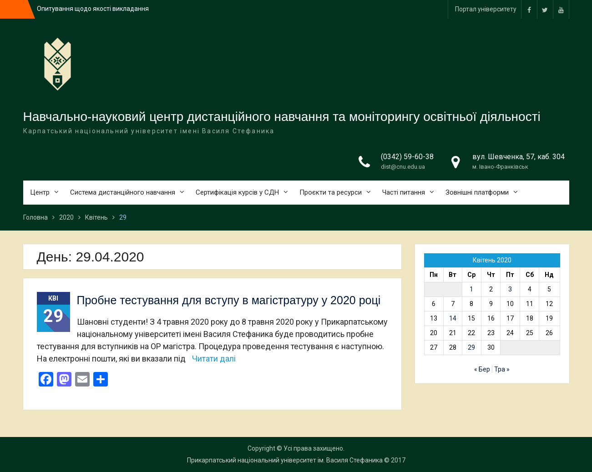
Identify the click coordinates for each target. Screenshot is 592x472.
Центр (40, 192)
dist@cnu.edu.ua (403, 166)
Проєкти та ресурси (330, 192)
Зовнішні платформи (477, 192)
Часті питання (403, 192)
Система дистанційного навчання (122, 192)
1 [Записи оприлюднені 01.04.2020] (471, 289)
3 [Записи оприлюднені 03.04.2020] (510, 289)
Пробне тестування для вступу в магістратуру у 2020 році (229, 300)
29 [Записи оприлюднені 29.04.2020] (471, 347)
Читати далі (214, 358)
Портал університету (485, 9)
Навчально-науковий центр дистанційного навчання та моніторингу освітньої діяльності (282, 117)
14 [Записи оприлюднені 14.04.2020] (452, 318)
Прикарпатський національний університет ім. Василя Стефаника (285, 460)
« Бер (482, 369)
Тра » (502, 369)
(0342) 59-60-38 (407, 156)
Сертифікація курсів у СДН (237, 192)
